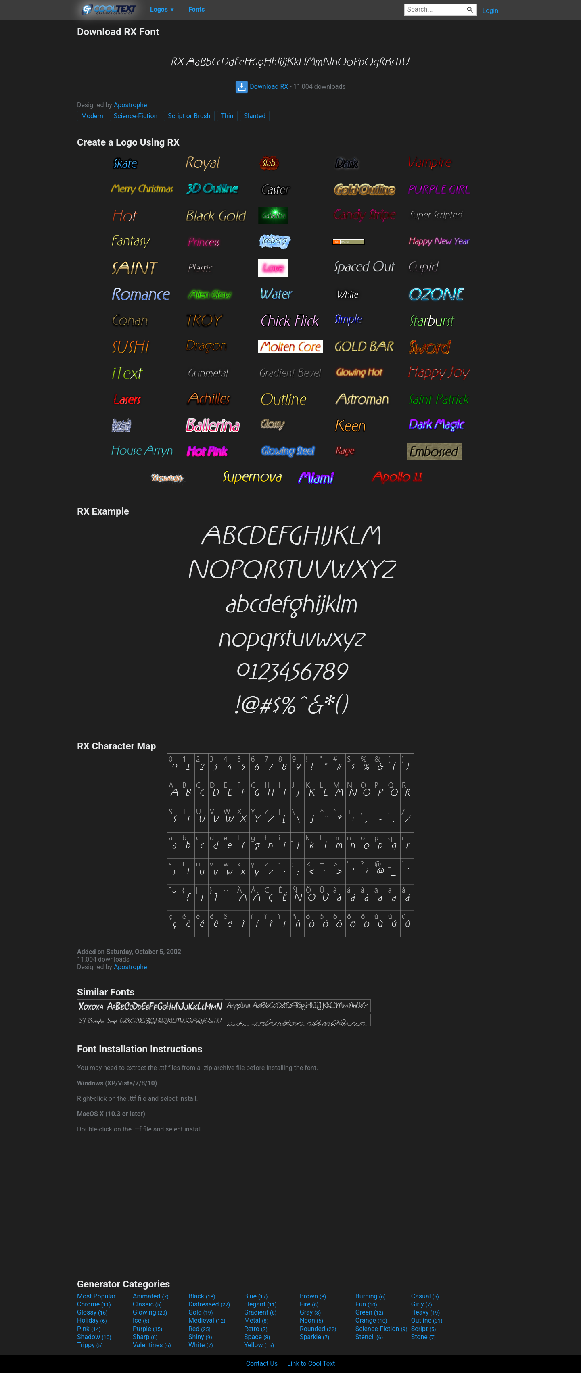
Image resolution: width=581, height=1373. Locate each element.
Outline (427, 1320)
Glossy (92, 1312)
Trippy (90, 1345)
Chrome (94, 1304)
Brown (313, 1296)
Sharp (145, 1337)
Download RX (261, 86)
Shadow (94, 1337)
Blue (256, 1296)
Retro (256, 1329)
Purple (147, 1329)
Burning (370, 1296)
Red (199, 1329)
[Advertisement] (38, 147)
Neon (311, 1320)
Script (423, 1329)
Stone (423, 1337)
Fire (309, 1304)
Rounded (318, 1329)
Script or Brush (189, 116)
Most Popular (96, 1296)
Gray (310, 1312)
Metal (256, 1320)
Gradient (260, 1312)
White (200, 1345)
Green (369, 1312)
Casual (425, 1296)
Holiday (92, 1320)
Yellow (259, 1345)
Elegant (260, 1304)
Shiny (200, 1337)
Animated (151, 1296)
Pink (89, 1329)
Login (490, 11)
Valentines (152, 1345)
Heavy (425, 1312)
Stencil (369, 1337)
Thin (227, 116)
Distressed (209, 1304)
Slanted (255, 116)
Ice (141, 1320)
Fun (366, 1304)
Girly (421, 1304)
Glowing (150, 1312)
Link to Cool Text (311, 1363)
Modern (92, 116)
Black (201, 1296)
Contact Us (262, 1363)
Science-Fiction (136, 116)
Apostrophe (130, 105)
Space (257, 1337)
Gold (200, 1312)
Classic (147, 1304)
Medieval (207, 1320)
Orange (371, 1320)
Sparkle (314, 1337)
